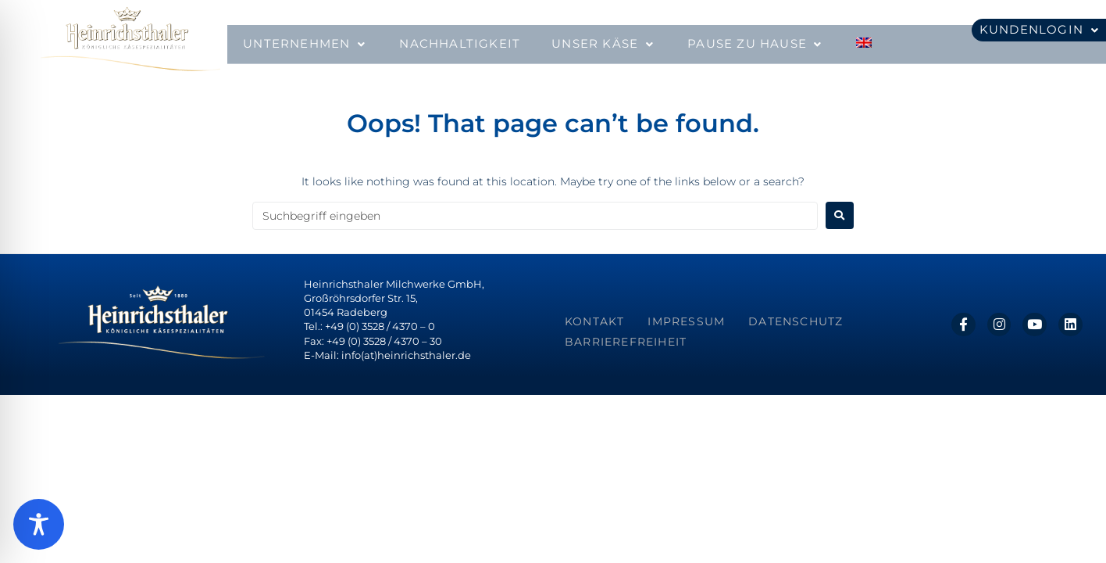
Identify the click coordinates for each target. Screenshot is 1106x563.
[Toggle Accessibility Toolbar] (39, 524)
